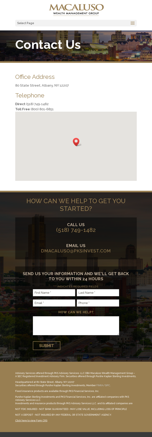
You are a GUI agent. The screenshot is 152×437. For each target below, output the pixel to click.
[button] (77, 142)
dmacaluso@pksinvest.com (76, 250)
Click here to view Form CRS (31, 420)
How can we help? (75, 312)
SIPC (107, 385)
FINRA (99, 385)
